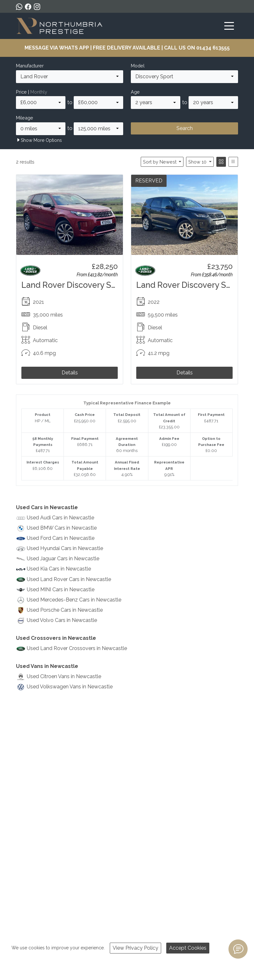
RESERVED (148, 181)
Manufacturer (30, 65)
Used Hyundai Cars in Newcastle (65, 548)
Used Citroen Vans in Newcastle (64, 676)
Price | (31, 92)
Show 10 (198, 162)
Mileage (24, 117)
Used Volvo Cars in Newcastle (62, 620)
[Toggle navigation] (229, 25)
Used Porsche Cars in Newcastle (65, 610)
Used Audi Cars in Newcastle (60, 518)
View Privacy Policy (135, 948)
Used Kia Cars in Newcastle (59, 569)
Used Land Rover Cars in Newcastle (69, 579)
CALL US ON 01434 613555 (197, 48)
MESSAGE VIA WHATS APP (57, 48)
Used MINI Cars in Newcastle (60, 589)
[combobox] (69, 77)
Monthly (38, 92)
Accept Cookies (187, 948)
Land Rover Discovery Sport (74, 285)
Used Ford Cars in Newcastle (60, 538)
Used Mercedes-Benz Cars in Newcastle (74, 600)
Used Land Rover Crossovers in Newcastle (77, 648)
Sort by (160, 162)
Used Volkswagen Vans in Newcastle (70, 687)
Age (135, 92)
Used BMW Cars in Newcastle (62, 528)
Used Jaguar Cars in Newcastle (63, 558)
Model (138, 65)
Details (70, 373)
